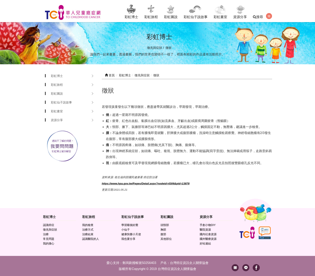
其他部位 (166, 239)
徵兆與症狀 (50, 229)
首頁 (110, 75)
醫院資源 (205, 229)
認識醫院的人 (90, 239)
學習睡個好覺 (129, 225)
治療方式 (87, 229)
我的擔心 (48, 243)
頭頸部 (165, 225)
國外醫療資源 (208, 239)
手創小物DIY (208, 225)
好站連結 (205, 243)
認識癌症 (48, 225)
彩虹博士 (131, 11)
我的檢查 (87, 225)
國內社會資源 (208, 234)
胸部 (163, 229)
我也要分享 (128, 239)
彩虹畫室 (220, 11)
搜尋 (258, 17)
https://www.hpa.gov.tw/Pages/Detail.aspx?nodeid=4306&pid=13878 (146, 183)
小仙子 (125, 229)
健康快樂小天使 (131, 234)
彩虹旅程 (151, 11)
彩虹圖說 (171, 11)
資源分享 (240, 11)
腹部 (163, 234)
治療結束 (87, 234)
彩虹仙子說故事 (196, 11)
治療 (46, 234)
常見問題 (48, 239)
